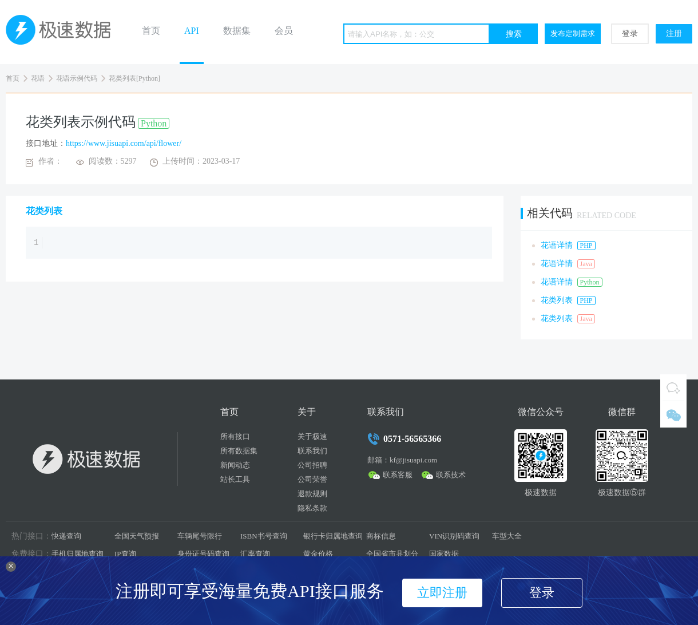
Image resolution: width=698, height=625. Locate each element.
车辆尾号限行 (199, 536)
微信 (673, 414)
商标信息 (381, 536)
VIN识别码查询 (454, 536)
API (191, 30)
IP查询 (125, 553)
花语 (38, 78)
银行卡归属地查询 (333, 536)
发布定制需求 (572, 33)
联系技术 (451, 474)
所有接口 (235, 436)
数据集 (237, 30)
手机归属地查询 (77, 553)
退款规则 (312, 493)
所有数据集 (238, 450)
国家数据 (444, 553)
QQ (673, 387)
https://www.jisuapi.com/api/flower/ (123, 143)
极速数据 (63, 32)
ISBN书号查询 (263, 536)
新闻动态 (235, 465)
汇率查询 (255, 553)
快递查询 (66, 536)
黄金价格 (318, 553)
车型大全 (507, 536)
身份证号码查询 (203, 553)
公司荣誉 (312, 479)
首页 (151, 30)
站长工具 (235, 479)
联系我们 (312, 450)
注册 (674, 33)
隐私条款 (312, 508)
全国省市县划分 (392, 553)
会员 (284, 30)
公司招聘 (312, 465)
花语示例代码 (76, 78)
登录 (630, 33)
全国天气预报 (136, 536)
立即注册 (442, 593)
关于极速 (312, 436)
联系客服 (398, 474)
